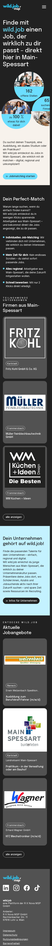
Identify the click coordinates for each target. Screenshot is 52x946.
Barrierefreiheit (11, 943)
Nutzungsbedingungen (15, 939)
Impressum (9, 930)
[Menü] (44, 7)
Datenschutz (10, 935)
